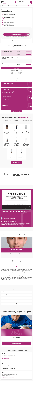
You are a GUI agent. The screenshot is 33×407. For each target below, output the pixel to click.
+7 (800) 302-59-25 (20, 2)
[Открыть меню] (31, 2)
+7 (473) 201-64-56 (20, 1)
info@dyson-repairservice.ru (8, 377)
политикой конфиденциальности (21, 36)
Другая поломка (16, 68)
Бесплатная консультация (16, 343)
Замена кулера (5, 61)
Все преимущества (16, 111)
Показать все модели (16, 162)
